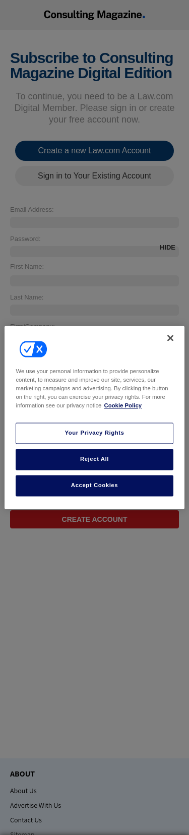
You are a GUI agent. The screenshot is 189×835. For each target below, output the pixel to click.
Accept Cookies (94, 486)
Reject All (94, 459)
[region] (94, 417)
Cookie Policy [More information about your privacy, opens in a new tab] (123, 406)
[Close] (170, 338)
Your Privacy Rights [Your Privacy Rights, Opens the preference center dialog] (94, 433)
